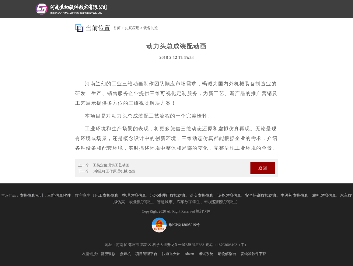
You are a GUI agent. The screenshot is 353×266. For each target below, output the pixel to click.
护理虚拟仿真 (134, 195)
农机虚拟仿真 (324, 195)
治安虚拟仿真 (201, 195)
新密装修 (108, 254)
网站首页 (51, 27)
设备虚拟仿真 (229, 195)
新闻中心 (88, 27)
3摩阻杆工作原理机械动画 (114, 171)
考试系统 (206, 254)
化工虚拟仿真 (106, 195)
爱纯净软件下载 (253, 254)
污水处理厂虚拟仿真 (168, 195)
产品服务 (124, 27)
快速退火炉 (171, 254)
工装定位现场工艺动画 (111, 165)
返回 (262, 168)
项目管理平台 (146, 254)
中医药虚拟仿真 (294, 195)
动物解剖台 (227, 254)
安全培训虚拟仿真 (261, 195)
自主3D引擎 (234, 27)
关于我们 (270, 27)
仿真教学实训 (197, 27)
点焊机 (125, 254)
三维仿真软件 (59, 195)
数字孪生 (161, 27)
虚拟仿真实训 (31, 195)
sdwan (189, 254)
